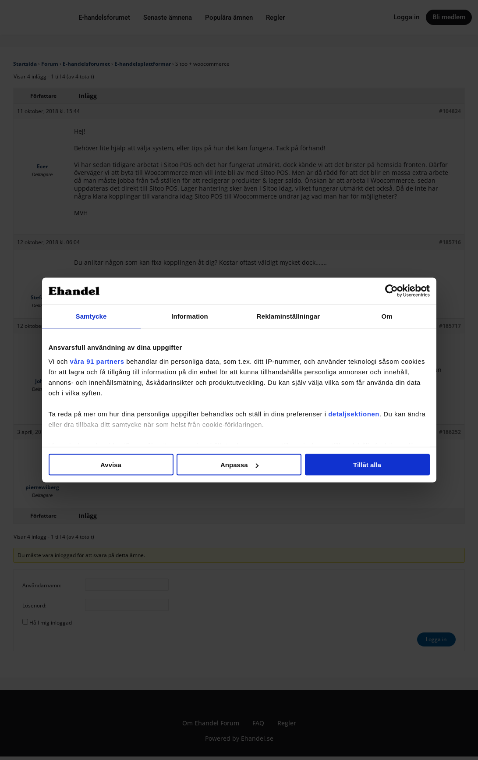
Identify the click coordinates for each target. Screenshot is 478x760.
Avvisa (110, 465)
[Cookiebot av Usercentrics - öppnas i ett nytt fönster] (391, 291)
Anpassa (239, 465)
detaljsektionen (353, 413)
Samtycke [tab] (91, 316)
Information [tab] (189, 316)
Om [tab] (386, 316)
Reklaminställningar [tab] (288, 316)
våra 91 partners (97, 361)
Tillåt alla (367, 465)
